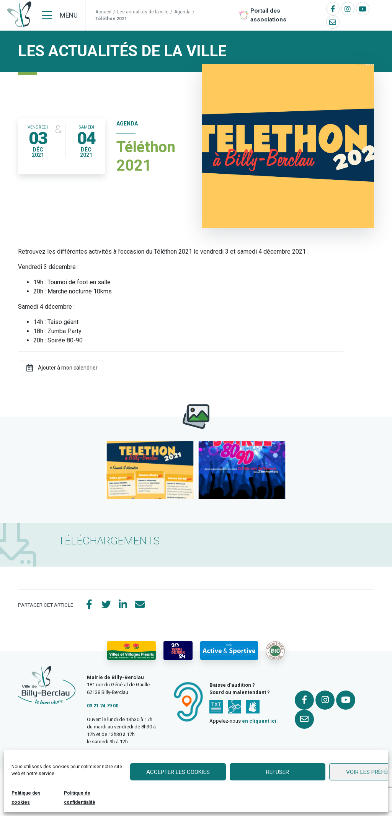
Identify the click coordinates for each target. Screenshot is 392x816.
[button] (150, 470)
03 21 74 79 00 (102, 706)
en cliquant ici (259, 721)
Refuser (277, 772)
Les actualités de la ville (142, 12)
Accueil (103, 12)
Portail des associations (268, 15)
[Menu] (59, 15)
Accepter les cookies (178, 772)
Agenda (182, 12)
